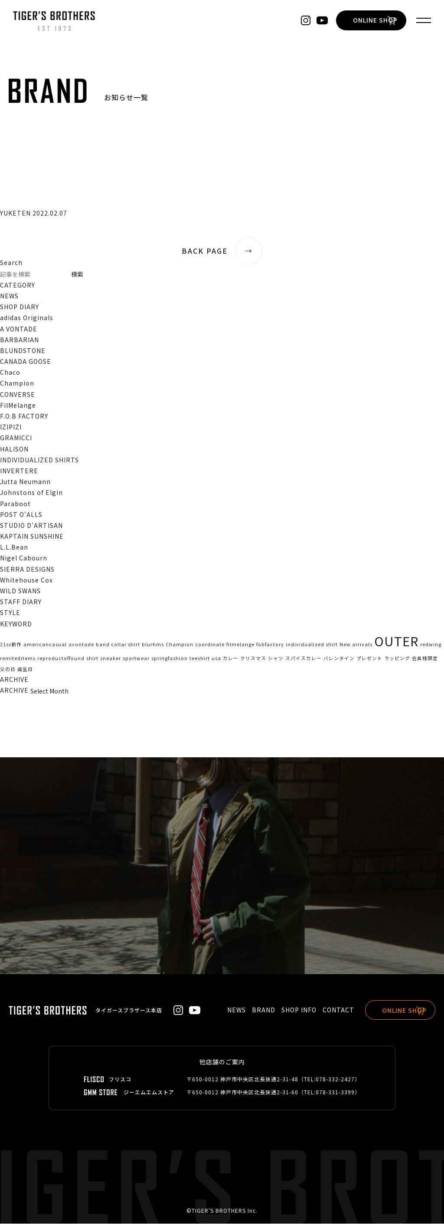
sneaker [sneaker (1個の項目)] (110, 658)
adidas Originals (26, 317)
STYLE (10, 612)
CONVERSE (17, 394)
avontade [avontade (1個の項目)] (81, 644)
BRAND (255, 1009)
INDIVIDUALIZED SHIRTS (39, 459)
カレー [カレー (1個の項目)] (230, 658)
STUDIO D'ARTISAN (31, 525)
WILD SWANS (20, 590)
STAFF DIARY (21, 601)
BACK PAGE (222, 251)
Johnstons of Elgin (31, 492)
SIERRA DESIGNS (27, 569)
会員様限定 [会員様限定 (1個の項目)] (425, 658)
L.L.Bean (14, 547)
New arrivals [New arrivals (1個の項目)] (356, 644)
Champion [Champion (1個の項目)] (179, 644)
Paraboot (15, 503)
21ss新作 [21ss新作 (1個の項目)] (11, 644)
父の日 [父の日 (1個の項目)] (8, 669)
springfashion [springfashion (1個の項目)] (169, 658)
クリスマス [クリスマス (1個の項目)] (253, 658)
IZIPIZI (11, 426)
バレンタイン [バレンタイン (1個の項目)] (339, 658)
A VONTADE (18, 328)
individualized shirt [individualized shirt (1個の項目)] (312, 644)
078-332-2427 (335, 1079)
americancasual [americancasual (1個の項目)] (45, 644)
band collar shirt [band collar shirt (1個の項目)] (118, 644)
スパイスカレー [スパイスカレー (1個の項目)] (303, 658)
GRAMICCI (16, 437)
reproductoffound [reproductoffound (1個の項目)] (61, 658)
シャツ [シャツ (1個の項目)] (276, 658)
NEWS (9, 295)
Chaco (10, 372)
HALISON (14, 449)
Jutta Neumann (25, 481)
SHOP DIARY (19, 306)
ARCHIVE (14, 690)
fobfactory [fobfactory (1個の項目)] (270, 644)
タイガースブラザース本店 (128, 1010)
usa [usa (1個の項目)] (216, 658)
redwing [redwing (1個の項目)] (430, 644)
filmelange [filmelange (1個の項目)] (240, 644)
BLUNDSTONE (23, 350)
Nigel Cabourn (23, 557)
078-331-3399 (335, 1092)
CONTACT (330, 1009)
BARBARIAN (19, 339)
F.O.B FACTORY (24, 416)
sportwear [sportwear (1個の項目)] (136, 658)
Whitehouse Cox (26, 580)
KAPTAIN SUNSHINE (32, 536)
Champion (17, 383)
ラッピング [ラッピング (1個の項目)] (397, 658)
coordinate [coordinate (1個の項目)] (210, 644)
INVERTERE (19, 470)
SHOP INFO (290, 1009)
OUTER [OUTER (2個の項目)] (396, 641)
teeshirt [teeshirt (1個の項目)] (199, 658)
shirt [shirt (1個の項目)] (92, 658)
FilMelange (18, 405)
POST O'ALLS (21, 514)
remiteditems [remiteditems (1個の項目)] (18, 658)
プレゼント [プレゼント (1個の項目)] (369, 658)
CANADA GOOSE (25, 361)
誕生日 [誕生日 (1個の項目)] (25, 669)
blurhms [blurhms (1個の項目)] (153, 644)
